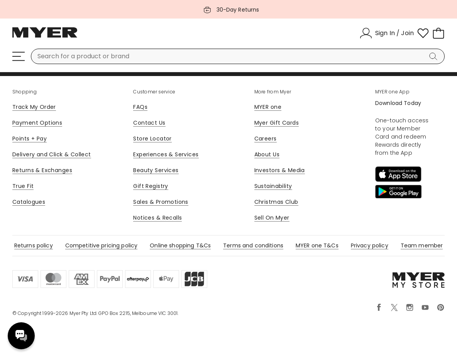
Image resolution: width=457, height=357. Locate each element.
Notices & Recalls (157, 218)
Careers (265, 138)
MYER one (267, 107)
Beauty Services (155, 170)
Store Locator (152, 138)
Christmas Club (276, 202)
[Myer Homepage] (44, 37)
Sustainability (273, 186)
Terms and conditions (253, 245)
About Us (266, 154)
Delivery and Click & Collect (51, 154)
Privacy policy (369, 245)
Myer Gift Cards (276, 123)
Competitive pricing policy (101, 245)
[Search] (434, 56)
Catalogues (28, 202)
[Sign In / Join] (387, 33)
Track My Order (34, 107)
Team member (422, 245)
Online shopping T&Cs (180, 245)
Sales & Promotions (160, 202)
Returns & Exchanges (42, 170)
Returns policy (33, 245)
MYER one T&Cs (317, 245)
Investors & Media (279, 170)
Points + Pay (29, 138)
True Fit (23, 186)
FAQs (140, 107)
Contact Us (149, 123)
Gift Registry (150, 186)
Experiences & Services (165, 154)
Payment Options (37, 123)
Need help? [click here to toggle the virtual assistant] (21, 335)
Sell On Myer (271, 218)
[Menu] (18, 56)
